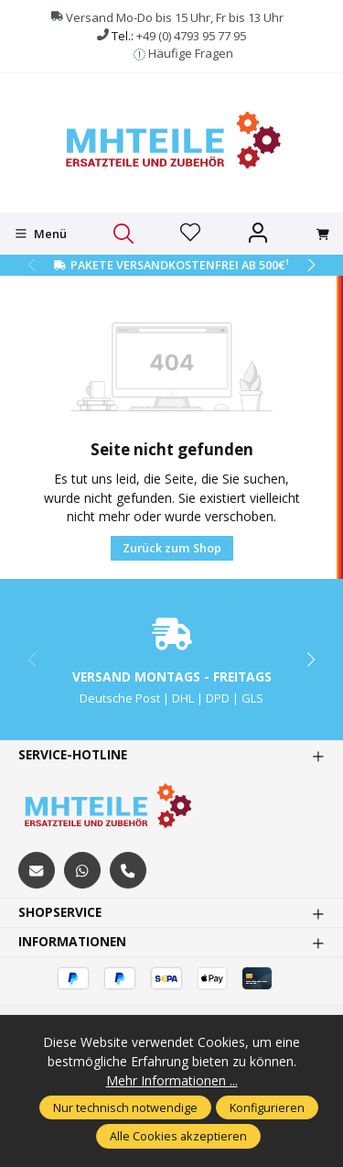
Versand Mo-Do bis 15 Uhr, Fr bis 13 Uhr (175, 17)
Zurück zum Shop (172, 548)
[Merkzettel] (190, 234)
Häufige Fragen (190, 53)
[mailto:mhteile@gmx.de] (36, 870)
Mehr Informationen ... (172, 1080)
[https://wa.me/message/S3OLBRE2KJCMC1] (82, 870)
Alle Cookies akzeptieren (178, 1136)
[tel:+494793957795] (128, 870)
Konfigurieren (267, 1107)
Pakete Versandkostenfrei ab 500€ (179, 264)
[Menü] (41, 233)
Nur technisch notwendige (125, 1107)
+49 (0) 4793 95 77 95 (191, 35)
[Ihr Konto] (258, 233)
